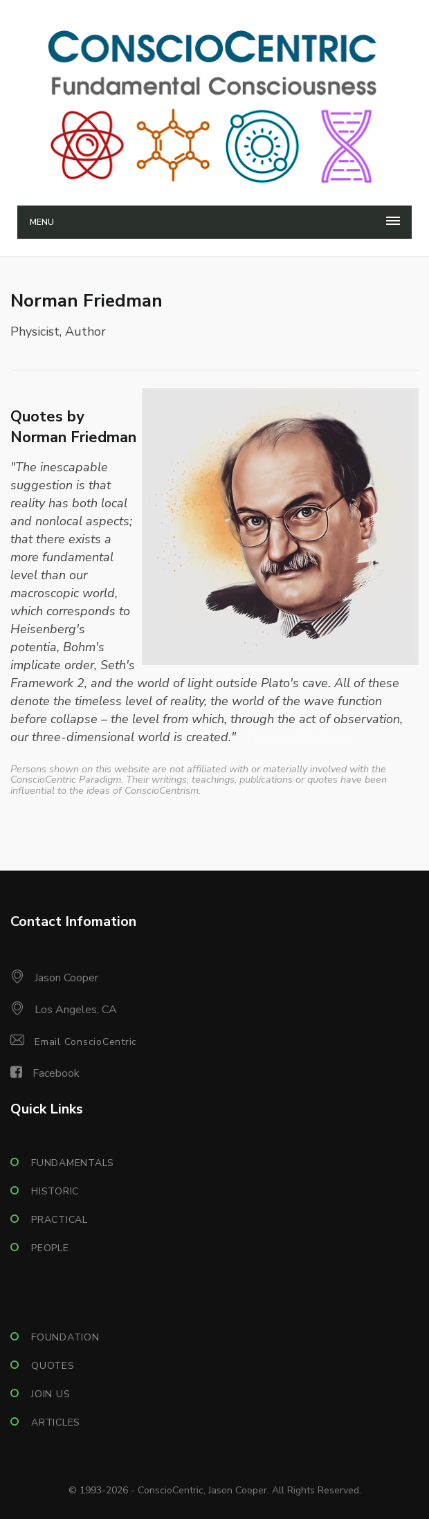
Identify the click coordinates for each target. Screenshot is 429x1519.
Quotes (53, 1365)
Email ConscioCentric (86, 1041)
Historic (55, 1191)
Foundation (65, 1337)
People (50, 1248)
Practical (59, 1219)
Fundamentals (72, 1163)
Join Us (50, 1394)
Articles (55, 1422)
